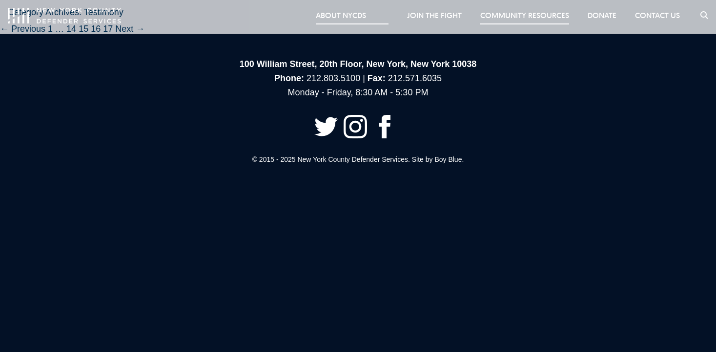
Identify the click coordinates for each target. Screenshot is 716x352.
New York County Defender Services (64, 15)
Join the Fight (429, 15)
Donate (599, 15)
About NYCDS (357, 15)
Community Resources (520, 15)
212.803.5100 (333, 78)
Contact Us (655, 15)
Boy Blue (448, 159)
